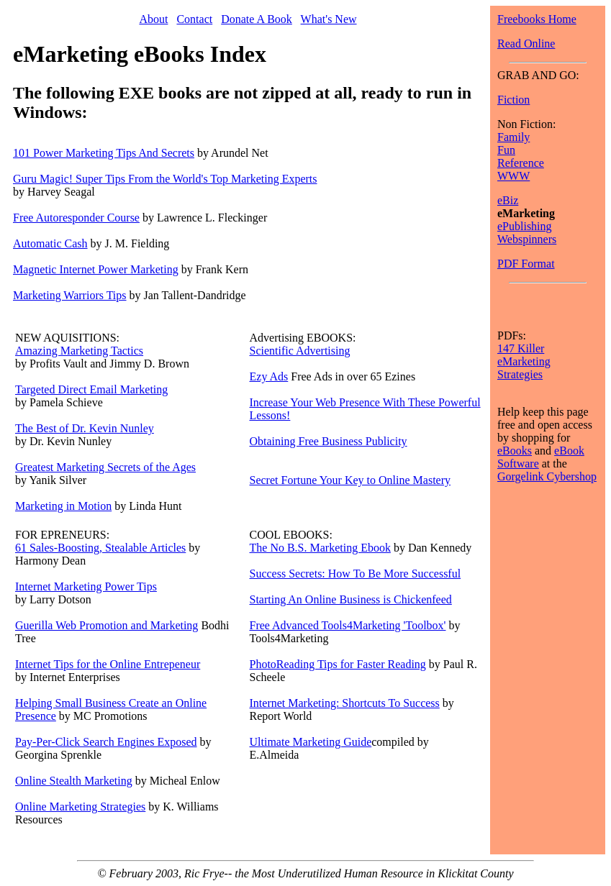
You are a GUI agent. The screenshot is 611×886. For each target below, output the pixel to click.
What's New (329, 19)
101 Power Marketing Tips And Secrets (103, 153)
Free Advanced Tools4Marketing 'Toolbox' (348, 625)
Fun (506, 150)
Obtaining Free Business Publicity (328, 441)
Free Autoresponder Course (76, 217)
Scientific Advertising (300, 350)
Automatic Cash (50, 243)
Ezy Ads (269, 376)
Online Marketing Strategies (80, 806)
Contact (194, 19)
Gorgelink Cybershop (547, 476)
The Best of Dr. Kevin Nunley (84, 428)
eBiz (507, 200)
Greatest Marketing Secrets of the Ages (105, 467)
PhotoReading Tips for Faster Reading (338, 664)
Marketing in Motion (63, 506)
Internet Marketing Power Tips (86, 586)
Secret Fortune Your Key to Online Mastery (350, 480)
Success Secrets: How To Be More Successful (355, 573)
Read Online (526, 43)
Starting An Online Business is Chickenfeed (351, 599)
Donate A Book (256, 19)
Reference (520, 163)
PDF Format (526, 263)
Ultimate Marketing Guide (311, 742)
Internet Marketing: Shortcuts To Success (345, 703)
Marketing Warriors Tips (70, 295)
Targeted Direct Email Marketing (91, 389)
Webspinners (526, 239)
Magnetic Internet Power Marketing (95, 269)
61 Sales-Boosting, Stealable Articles (100, 548)
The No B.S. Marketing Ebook (320, 548)
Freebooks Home (536, 19)
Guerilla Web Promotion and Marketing (106, 625)
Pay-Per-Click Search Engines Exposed (106, 742)
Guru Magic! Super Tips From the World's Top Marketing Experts (165, 179)
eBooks (514, 450)
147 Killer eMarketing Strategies (524, 361)
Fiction (513, 99)
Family (513, 137)
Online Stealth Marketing (73, 781)
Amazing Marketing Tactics (79, 350)
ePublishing (524, 226)
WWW (513, 176)
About (153, 19)
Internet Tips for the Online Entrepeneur (107, 664)
